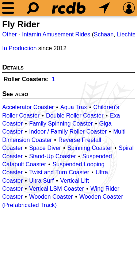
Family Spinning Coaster (61, 123)
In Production (19, 48)
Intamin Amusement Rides (56, 34)
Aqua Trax (73, 107)
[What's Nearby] (104, 8)
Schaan (104, 34)
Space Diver (45, 148)
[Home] (68, 8)
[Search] (33, 8)
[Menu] (8, 8)
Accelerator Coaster (28, 107)
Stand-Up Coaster (52, 156)
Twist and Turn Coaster (59, 172)
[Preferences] (129, 8)
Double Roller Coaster (74, 115)
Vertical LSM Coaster (56, 189)
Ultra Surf (41, 181)
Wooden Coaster (51, 197)
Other (9, 34)
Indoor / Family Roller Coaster (68, 131)
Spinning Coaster (89, 148)
